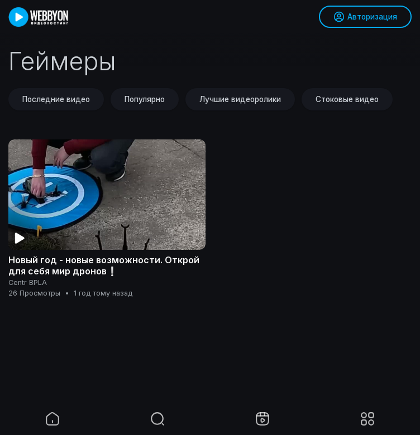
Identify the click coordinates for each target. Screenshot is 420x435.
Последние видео (56, 99)
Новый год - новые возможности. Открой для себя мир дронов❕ (103, 265)
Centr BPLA (27, 282)
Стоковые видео (347, 99)
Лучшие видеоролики (240, 99)
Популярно (145, 99)
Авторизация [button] (365, 16)
